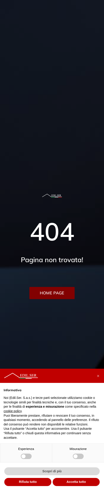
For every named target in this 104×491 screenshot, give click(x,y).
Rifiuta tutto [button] (28, 482)
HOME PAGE (52, 293)
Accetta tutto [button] (76, 482)
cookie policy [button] (12, 411)
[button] (98, 376)
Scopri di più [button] (52, 471)
